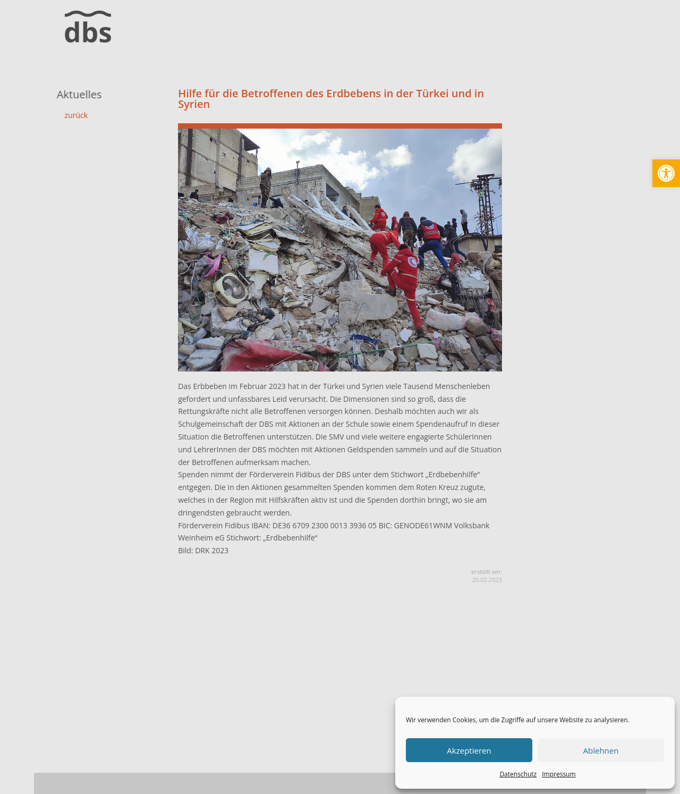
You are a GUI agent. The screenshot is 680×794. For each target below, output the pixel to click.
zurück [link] (76, 115)
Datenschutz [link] (518, 774)
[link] (666, 173)
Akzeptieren (469, 750)
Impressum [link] (558, 774)
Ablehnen (601, 750)
